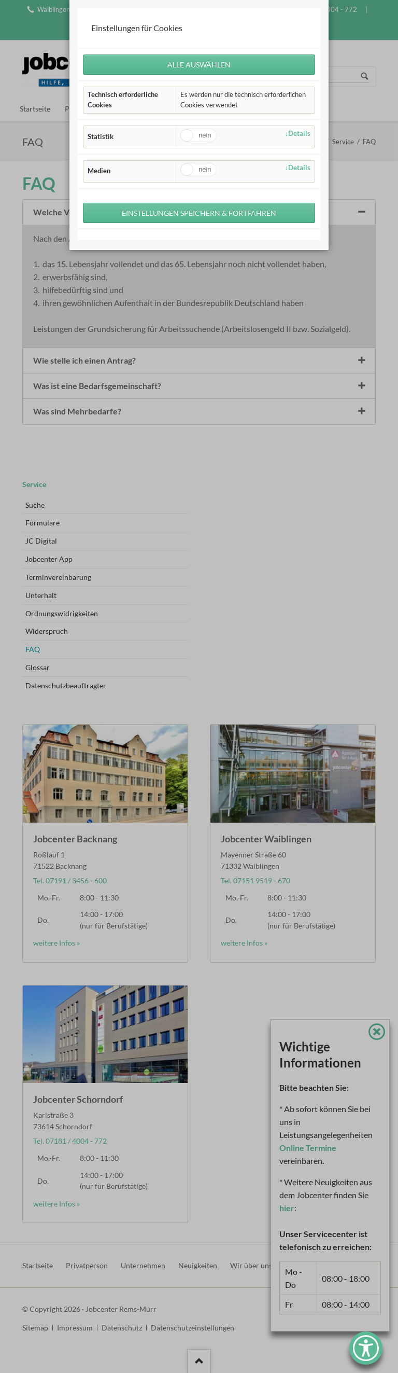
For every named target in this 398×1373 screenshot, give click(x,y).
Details (299, 134)
